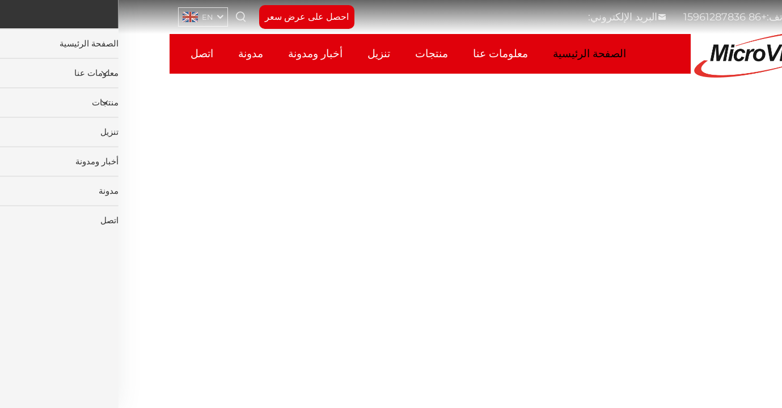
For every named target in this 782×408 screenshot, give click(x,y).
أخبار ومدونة (197, 53)
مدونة (132, 53)
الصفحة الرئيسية (471, 53)
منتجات (313, 53)
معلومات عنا (381, 53)
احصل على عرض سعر (188, 16)
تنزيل (260, 53)
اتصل (83, 53)
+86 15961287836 (606, 17)
